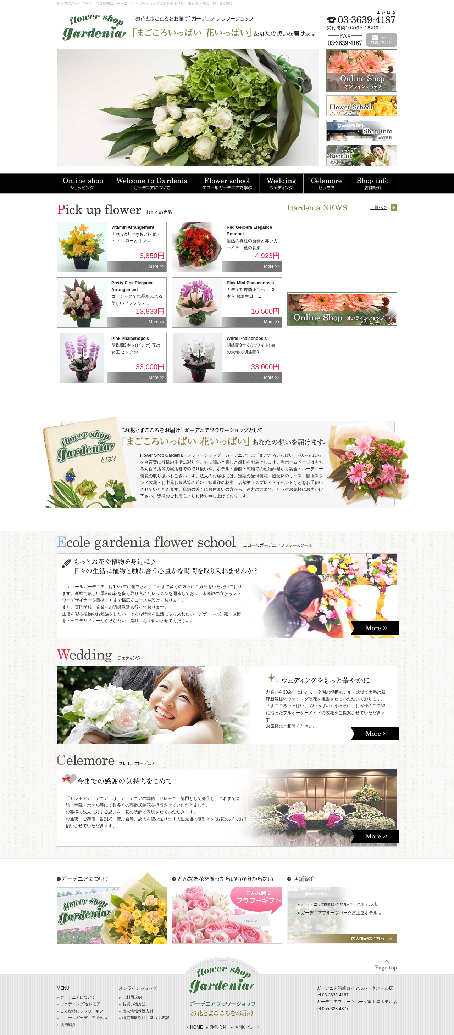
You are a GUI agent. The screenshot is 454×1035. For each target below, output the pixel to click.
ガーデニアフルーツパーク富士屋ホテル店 (341, 912)
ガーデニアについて (77, 997)
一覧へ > (378, 207)
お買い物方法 (134, 1004)
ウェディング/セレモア (80, 1004)
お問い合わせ (247, 1027)
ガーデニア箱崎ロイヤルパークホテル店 (339, 904)
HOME (196, 1027)
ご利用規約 (132, 997)
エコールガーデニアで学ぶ (83, 1018)
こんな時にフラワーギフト (83, 1011)
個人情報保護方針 (138, 1011)
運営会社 (218, 1027)
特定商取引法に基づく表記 (145, 1018)
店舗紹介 (68, 1024)
